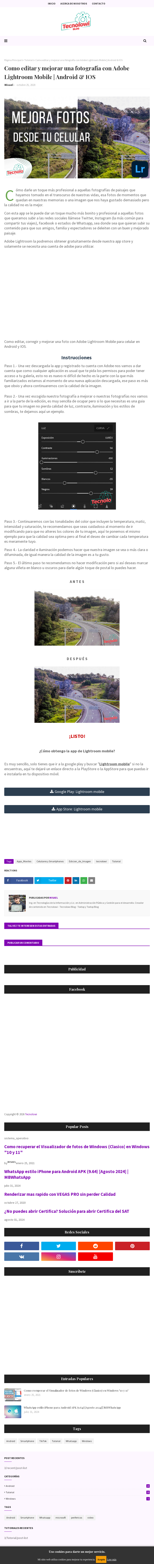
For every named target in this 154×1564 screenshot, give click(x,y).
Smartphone (27, 1441)
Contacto (98, 3)
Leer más (111, 1559)
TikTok (43, 1441)
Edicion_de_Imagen (80, 861)
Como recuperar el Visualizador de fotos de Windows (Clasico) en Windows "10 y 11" (76, 1390)
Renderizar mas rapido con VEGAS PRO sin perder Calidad (60, 1194)
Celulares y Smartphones (50, 861)
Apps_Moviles (24, 861)
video (90, 1517)
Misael (8, 85)
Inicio (52, 3)
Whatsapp (71, 1441)
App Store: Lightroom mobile (79, 809)
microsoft (61, 1517)
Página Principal (13, 60)
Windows (87, 1441)
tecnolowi (101, 861)
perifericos (76, 1517)
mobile (79, 791)
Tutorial (28, 60)
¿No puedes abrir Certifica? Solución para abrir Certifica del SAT (66, 1211)
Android (10, 1441)
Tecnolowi (31, 1114)
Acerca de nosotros (73, 3)
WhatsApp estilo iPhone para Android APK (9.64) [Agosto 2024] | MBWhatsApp (72, 1407)
